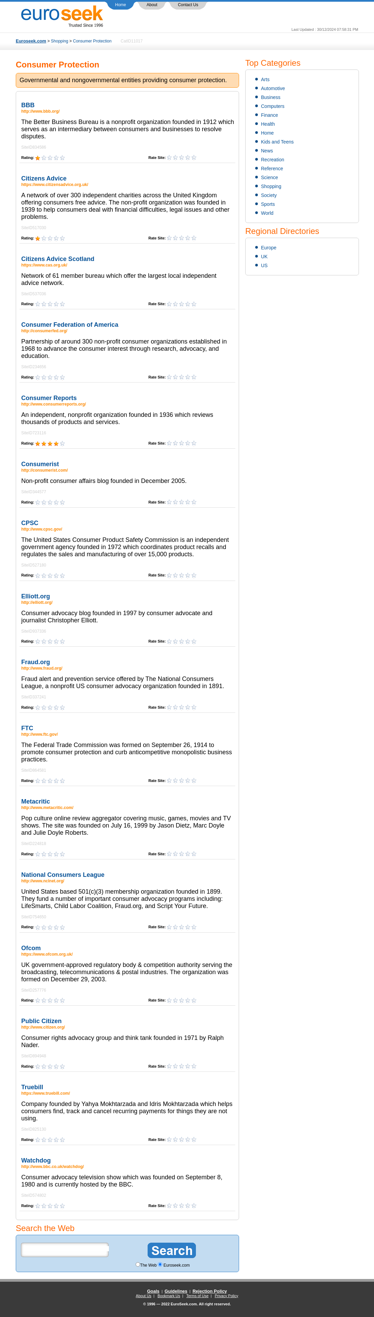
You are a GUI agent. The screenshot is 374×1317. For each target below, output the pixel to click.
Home (120, 4)
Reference (272, 168)
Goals (153, 1291)
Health (268, 124)
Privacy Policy (226, 1296)
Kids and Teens (277, 142)
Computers (272, 106)
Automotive (273, 88)
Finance (269, 115)
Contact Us (188, 4)
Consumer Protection (92, 41)
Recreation (272, 159)
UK (264, 256)
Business (270, 97)
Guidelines (176, 1291)
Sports (268, 204)
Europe (268, 247)
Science (269, 177)
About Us (143, 1296)
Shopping (59, 41)
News (267, 150)
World (267, 213)
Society (269, 195)
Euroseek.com (31, 41)
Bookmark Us (169, 1296)
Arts (265, 79)
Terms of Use (197, 1296)
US (264, 265)
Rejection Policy (209, 1291)
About (152, 4)
